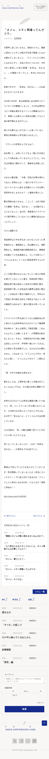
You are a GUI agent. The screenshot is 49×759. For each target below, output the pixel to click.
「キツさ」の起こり (12, 624)
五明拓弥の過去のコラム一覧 (16, 525)
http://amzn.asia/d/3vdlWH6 (15, 496)
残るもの (6, 612)
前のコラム (11, 515)
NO (5, 599)
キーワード (9, 674)
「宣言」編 (7, 662)
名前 (31, 599)
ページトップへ (44, 722)
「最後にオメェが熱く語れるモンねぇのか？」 (24, 536)
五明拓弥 (17, 38)
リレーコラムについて (40, 7)
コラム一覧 (40, 591)
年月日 (16, 599)
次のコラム (37, 515)
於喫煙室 (6, 649)
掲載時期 (8, 687)
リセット (40, 702)
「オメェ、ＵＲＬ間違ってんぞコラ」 (20, 569)
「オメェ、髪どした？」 (14, 559)
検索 (24, 709)
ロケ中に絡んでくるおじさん (16, 637)
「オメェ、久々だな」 (14, 579)
